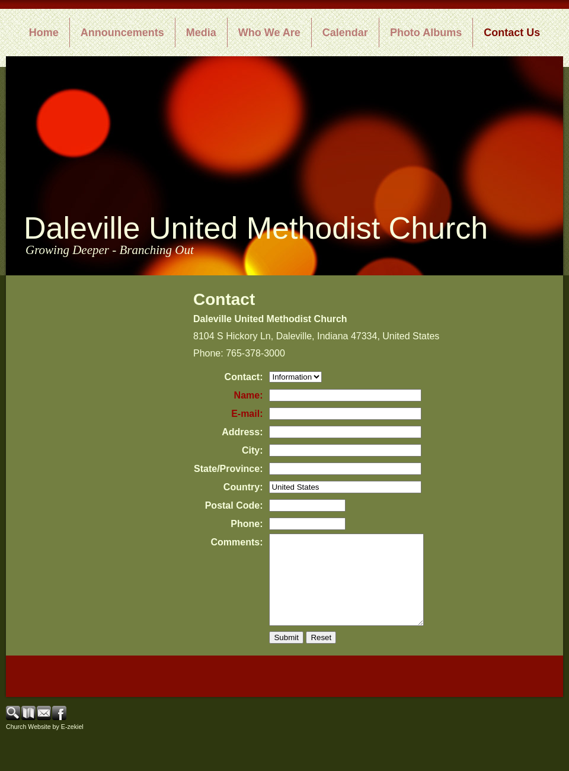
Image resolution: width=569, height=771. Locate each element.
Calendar (345, 32)
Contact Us (512, 32)
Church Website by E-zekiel (45, 744)
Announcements (122, 32)
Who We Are (269, 32)
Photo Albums (426, 32)
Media (201, 32)
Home (44, 32)
